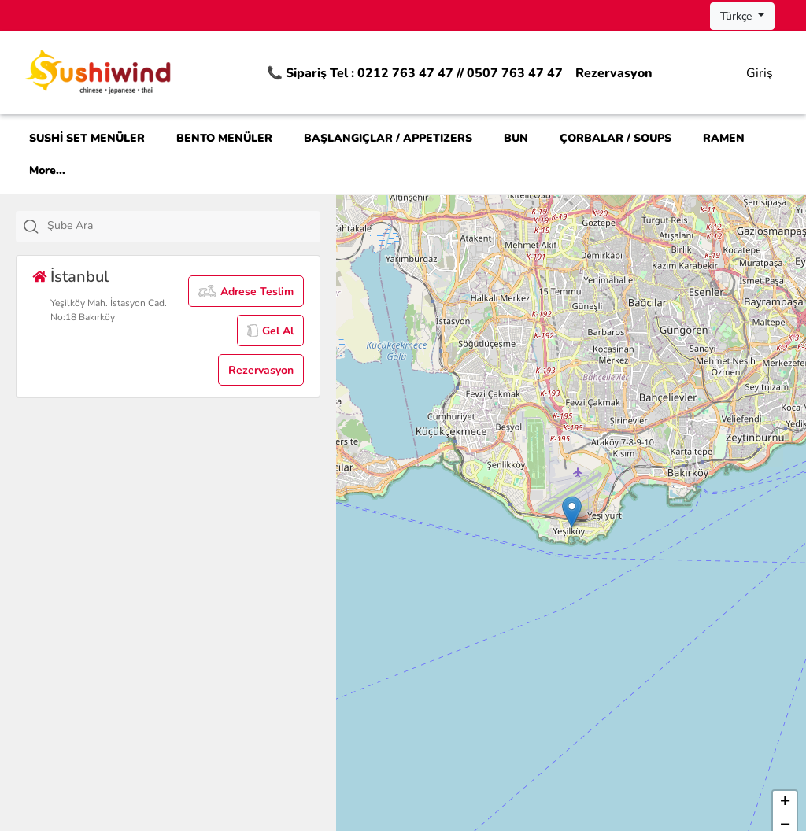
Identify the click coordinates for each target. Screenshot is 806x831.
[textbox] (185, 226)
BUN (516, 138)
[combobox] (168, 226)
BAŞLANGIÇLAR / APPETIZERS (388, 138)
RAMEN (724, 138)
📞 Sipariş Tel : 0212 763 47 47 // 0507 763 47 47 (415, 73)
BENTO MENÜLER (224, 138)
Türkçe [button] (737, 16)
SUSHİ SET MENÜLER (87, 138)
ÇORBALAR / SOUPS (615, 138)
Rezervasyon (614, 73)
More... (47, 170)
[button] (572, 512)
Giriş (759, 73)
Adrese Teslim (246, 291)
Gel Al (270, 330)
